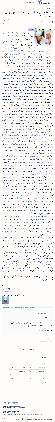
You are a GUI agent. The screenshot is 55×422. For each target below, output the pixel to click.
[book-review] (18, 374)
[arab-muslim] (37, 367)
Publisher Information (13, 414)
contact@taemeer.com (40, 330)
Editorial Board (20, 414)
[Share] (4, 21)
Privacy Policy (38, 414)
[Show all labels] (43, 382)
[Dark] (5, 2)
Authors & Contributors (28, 414)
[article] (48, 8)
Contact (34, 414)
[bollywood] (37, 374)
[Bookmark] (2, 2)
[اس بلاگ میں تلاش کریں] (25, 2)
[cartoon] (37, 378)
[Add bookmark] (8, 20)
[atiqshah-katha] (18, 370)
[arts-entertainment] (37, 370)
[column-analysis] (43, 340)
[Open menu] (52, 2)
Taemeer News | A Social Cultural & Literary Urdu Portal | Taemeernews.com (33, 419)
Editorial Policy (5, 414)
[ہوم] (52, 8)
